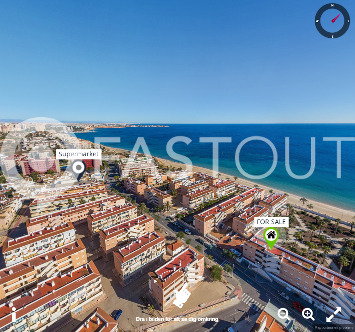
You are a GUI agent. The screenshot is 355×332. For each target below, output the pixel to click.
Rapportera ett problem (334, 328)
